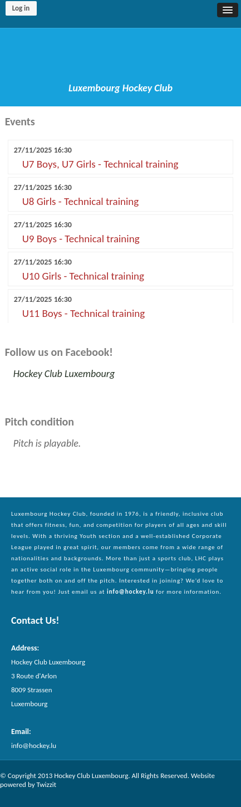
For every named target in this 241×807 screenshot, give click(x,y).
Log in (21, 8)
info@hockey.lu (130, 591)
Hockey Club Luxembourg (64, 374)
